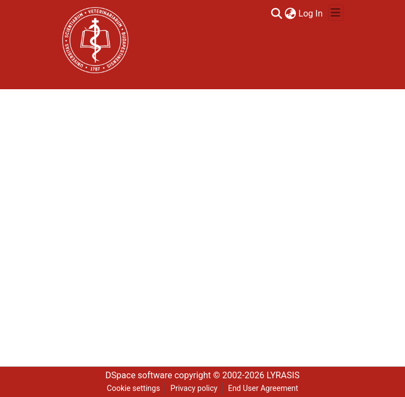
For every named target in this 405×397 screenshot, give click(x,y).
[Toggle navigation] (335, 12)
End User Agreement (263, 388)
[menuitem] (291, 13)
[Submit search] (277, 13)
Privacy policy (193, 388)
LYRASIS (283, 375)
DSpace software (138, 375)
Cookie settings (133, 388)
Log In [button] (311, 13)
